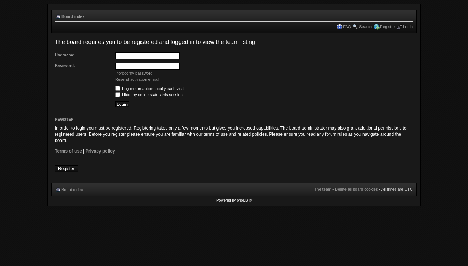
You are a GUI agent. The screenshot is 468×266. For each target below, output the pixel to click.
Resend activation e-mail (137, 79)
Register (387, 27)
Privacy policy (100, 151)
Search (365, 27)
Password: (65, 65)
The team (322, 189)
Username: (65, 55)
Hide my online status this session (149, 95)
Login (408, 27)
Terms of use (68, 151)
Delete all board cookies (356, 189)
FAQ (347, 27)
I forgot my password (133, 73)
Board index (73, 16)
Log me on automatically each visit (149, 88)
